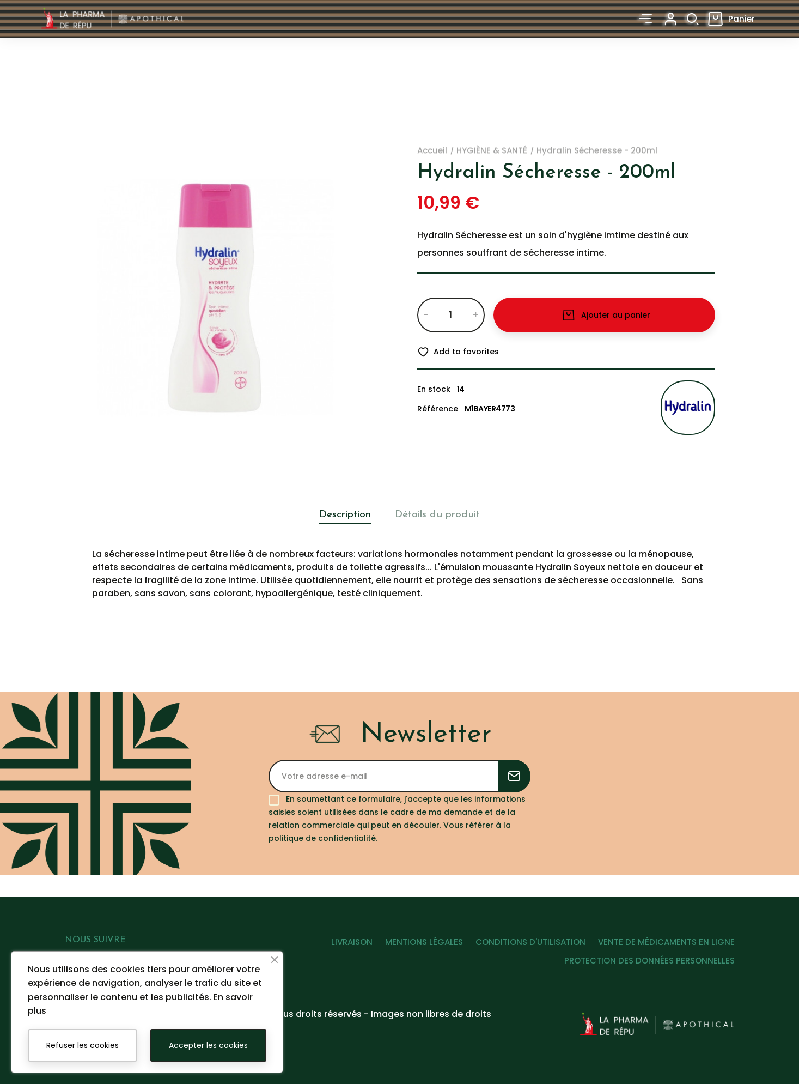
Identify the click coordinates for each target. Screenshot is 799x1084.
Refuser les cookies (82, 1045)
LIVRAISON (334, 947)
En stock (433, 389)
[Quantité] (450, 315)
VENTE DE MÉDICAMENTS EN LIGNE (666, 947)
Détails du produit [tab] (442, 514)
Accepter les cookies (208, 1045)
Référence (437, 408)
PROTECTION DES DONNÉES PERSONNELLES (649, 966)
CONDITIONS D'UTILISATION (524, 947)
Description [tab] (338, 514)
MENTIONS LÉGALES (412, 947)
